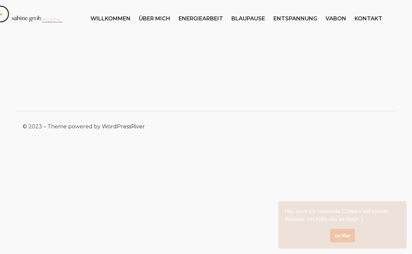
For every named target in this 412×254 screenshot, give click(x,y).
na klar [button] (342, 235)
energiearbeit (201, 18)
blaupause (248, 18)
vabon (336, 18)
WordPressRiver (123, 126)
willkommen (110, 18)
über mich (154, 18)
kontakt (368, 18)
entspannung (295, 18)
